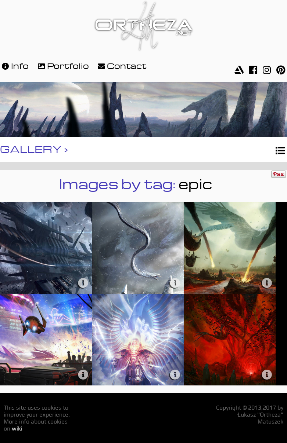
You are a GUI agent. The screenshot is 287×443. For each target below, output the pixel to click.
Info (14, 65)
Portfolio (62, 65)
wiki (17, 428)
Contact (121, 65)
